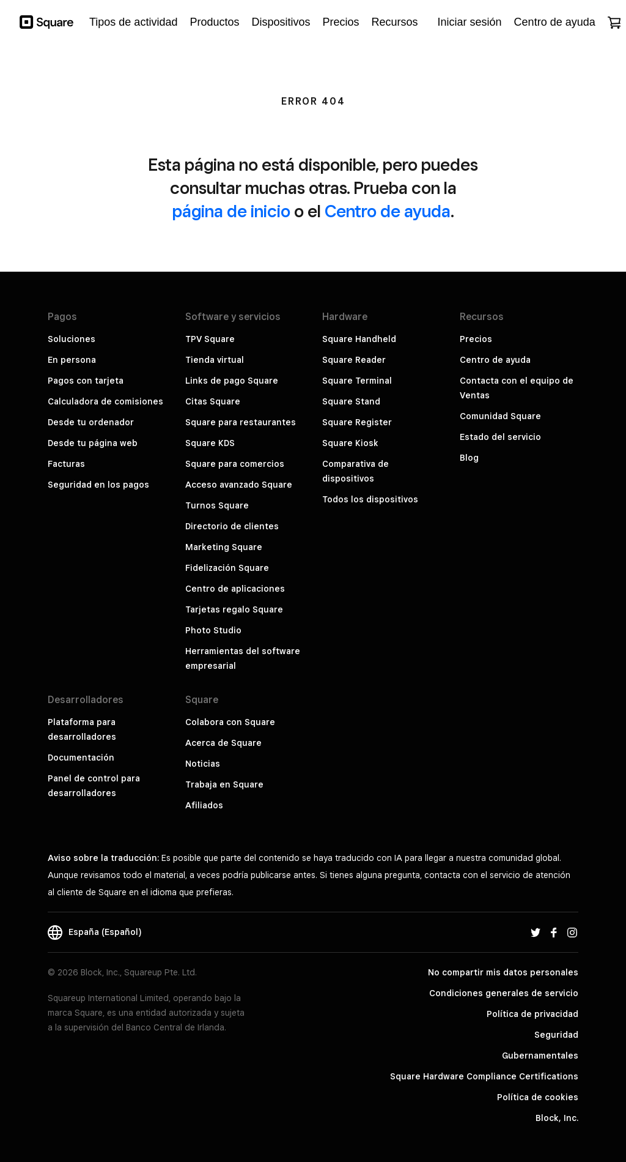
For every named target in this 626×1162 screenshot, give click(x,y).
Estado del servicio (500, 437)
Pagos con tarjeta (85, 380)
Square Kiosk (350, 443)
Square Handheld (359, 339)
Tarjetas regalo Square (234, 609)
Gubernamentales (540, 1055)
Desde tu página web (93, 443)
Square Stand (351, 401)
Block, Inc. (557, 1118)
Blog (469, 458)
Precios (476, 339)
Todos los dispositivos (370, 499)
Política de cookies (537, 1097)
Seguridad (556, 1035)
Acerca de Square (223, 743)
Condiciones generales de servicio (503, 993)
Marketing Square (223, 547)
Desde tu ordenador (91, 422)
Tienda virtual (214, 360)
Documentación (81, 757)
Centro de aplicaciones (235, 589)
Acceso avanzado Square (238, 485)
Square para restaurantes (240, 422)
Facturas (66, 464)
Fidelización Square (227, 568)
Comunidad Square (500, 416)
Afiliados (204, 805)
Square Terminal (357, 380)
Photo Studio (213, 630)
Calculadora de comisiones (105, 401)
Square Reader (354, 360)
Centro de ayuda (388, 211)
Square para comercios (234, 464)
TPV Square (210, 339)
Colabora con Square (230, 722)
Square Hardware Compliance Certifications (484, 1076)
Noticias (202, 764)
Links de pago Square (231, 380)
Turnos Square (217, 505)
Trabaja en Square (224, 784)
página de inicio (231, 211)
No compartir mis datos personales (503, 972)
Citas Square (212, 401)
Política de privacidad (532, 1014)
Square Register (357, 422)
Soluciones (71, 339)
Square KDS (210, 443)
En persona (72, 360)
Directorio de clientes (232, 526)
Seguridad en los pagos (98, 485)
